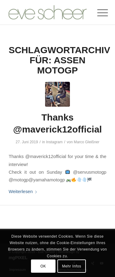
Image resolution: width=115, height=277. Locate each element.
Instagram (54, 142)
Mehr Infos (71, 266)
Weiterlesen (24, 191)
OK (43, 266)
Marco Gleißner (86, 142)
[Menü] (98, 13)
